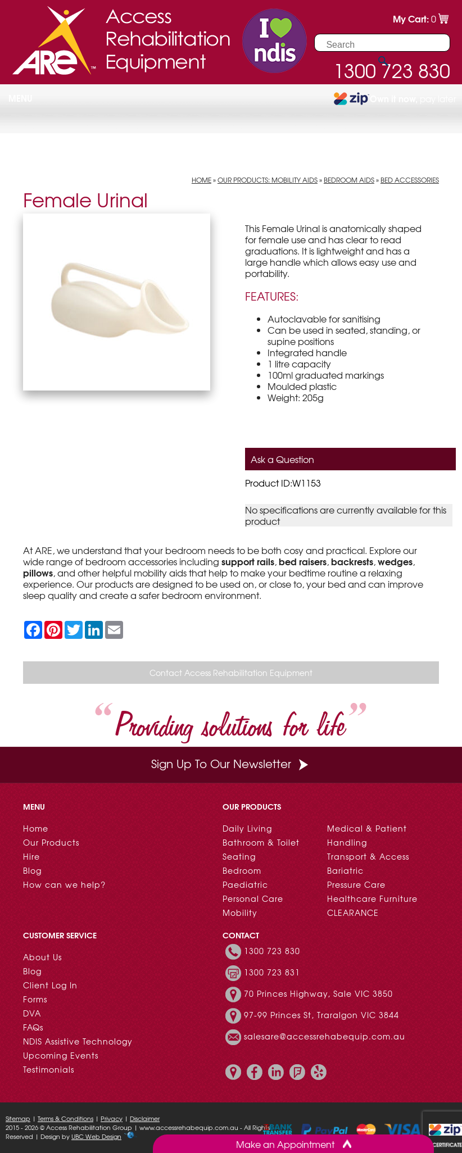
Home (201, 180)
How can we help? (64, 884)
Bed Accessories (410, 180)
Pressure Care (356, 884)
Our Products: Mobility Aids (268, 180)
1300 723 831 (272, 972)
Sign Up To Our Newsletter (231, 763)
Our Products (51, 842)
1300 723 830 (272, 950)
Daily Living (247, 828)
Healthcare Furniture (372, 898)
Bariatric (345, 870)
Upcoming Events (60, 1055)
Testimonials (48, 1069)
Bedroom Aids (349, 180)
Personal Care (253, 898)
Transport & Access (368, 856)
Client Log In (50, 985)
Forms (35, 999)
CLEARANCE (353, 912)
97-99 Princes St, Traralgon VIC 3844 (321, 1014)
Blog (32, 870)
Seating (239, 856)
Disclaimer (145, 1118)
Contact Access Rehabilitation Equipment (231, 672)
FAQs (33, 1027)
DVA (32, 1013)
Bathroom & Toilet (261, 842)
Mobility (240, 912)
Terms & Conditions (65, 1118)
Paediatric (245, 884)
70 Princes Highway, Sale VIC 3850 (318, 993)
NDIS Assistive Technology (78, 1041)
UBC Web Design (96, 1136)
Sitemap (18, 1118)
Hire (31, 856)
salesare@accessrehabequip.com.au (324, 1036)
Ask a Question (282, 459)
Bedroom (242, 870)
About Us (42, 957)
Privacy (112, 1118)
